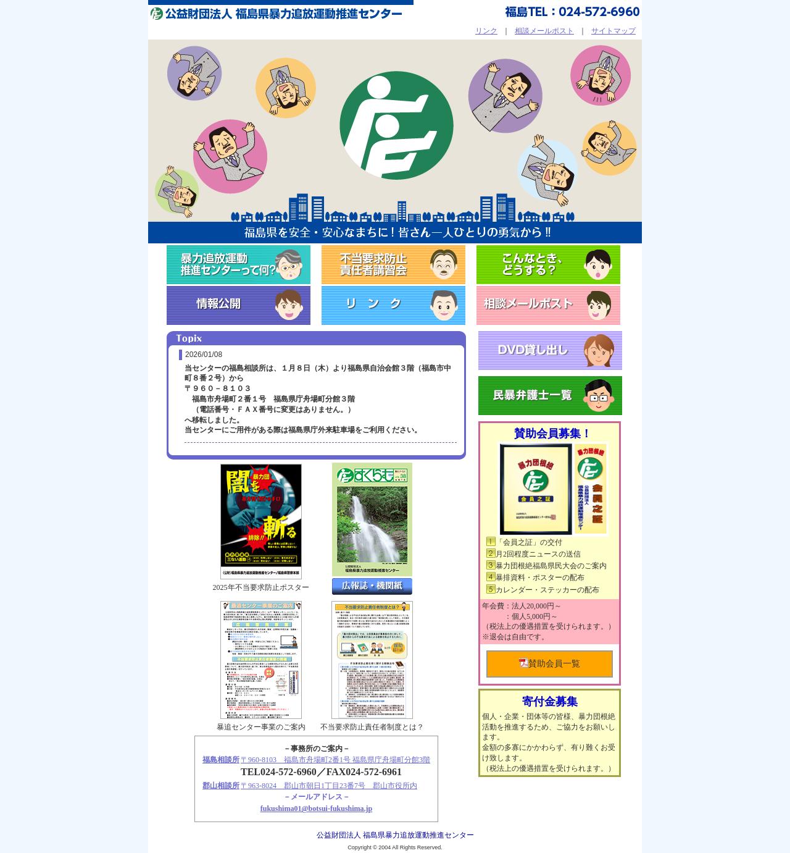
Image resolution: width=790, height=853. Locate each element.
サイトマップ (613, 31)
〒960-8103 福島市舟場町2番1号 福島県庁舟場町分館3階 (335, 759)
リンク (486, 31)
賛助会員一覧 (549, 663)
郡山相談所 (220, 785)
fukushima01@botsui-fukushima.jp (316, 808)
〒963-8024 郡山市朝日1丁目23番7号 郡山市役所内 (329, 785)
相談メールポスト (544, 31)
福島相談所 (220, 759)
